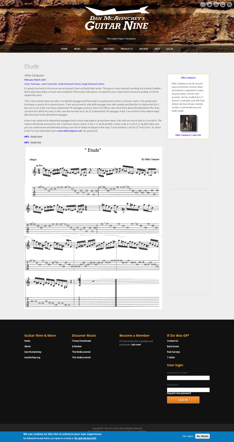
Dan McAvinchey (32, 352)
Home (64, 49)
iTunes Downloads (81, 341)
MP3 (26, 136)
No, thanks (202, 437)
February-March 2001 (35, 80)
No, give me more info (85, 439)
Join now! (136, 344)
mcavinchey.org (32, 357)
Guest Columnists (49, 84)
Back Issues (173, 346)
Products (127, 49)
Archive (143, 49)
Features (109, 49)
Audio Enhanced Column (69, 84)
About (27, 346)
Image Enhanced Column (93, 84)
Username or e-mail (177, 372)
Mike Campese (188, 77)
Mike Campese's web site (188, 135)
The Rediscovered (81, 352)
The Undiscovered (81, 357)
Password (173, 384)
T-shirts (171, 357)
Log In (169, 49)
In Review (77, 346)
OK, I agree (187, 437)
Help (157, 49)
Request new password (179, 393)
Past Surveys (173, 352)
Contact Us (172, 341)
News (77, 49)
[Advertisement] (188, 166)
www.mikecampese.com (70, 131)
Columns (92, 49)
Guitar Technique (32, 84)
